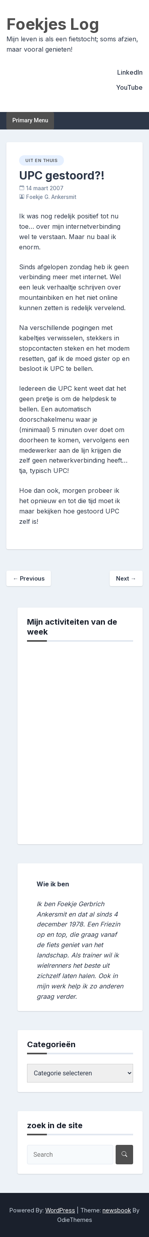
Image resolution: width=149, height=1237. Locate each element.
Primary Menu (30, 120)
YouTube (129, 87)
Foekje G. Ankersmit (51, 197)
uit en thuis (41, 160)
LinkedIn (130, 72)
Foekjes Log (52, 24)
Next (126, 578)
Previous (29, 578)
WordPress (60, 1210)
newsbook (117, 1210)
